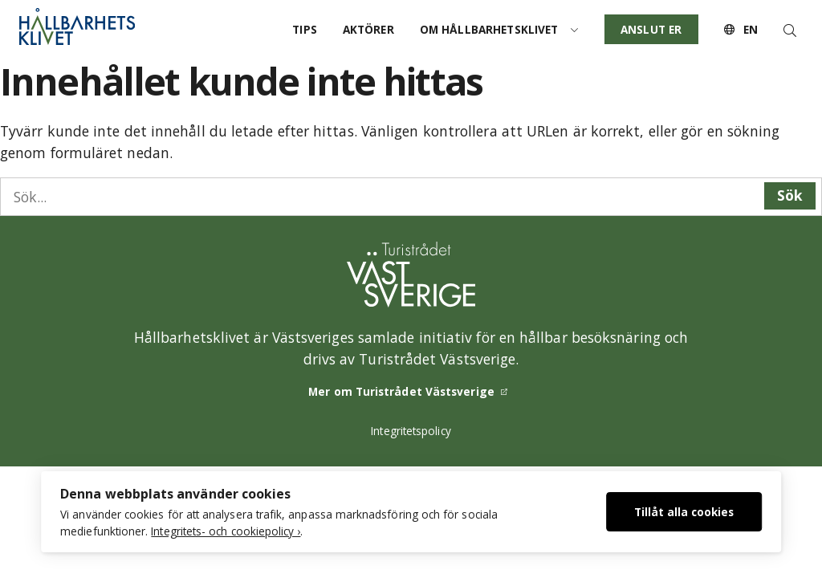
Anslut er (651, 29)
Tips (304, 29)
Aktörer (368, 29)
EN (741, 29)
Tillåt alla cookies (684, 511)
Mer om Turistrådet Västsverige (401, 391)
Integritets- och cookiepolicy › (225, 531)
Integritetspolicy (411, 430)
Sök (790, 195)
